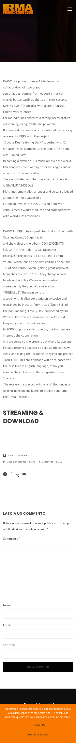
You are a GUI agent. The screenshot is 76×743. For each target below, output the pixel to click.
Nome (7, 605)
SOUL (59, 461)
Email (7, 625)
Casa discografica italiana (21, 461)
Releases (23, 455)
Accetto (39, 724)
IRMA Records (46, 461)
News (11, 455)
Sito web (9, 645)
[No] (71, 723)
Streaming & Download (23, 417)
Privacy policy (39, 734)
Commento (11, 539)
